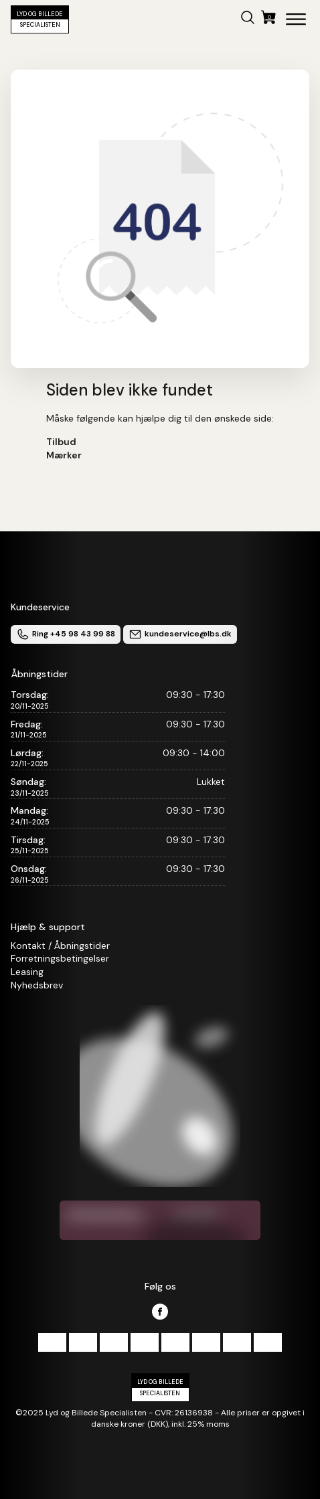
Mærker (64, 455)
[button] (248, 19)
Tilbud (61, 442)
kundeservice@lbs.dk (180, 634)
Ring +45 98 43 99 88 (65, 634)
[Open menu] (296, 19)
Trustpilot (160, 1259)
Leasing (27, 972)
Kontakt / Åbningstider (60, 946)
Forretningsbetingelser (60, 958)
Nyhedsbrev (37, 985)
